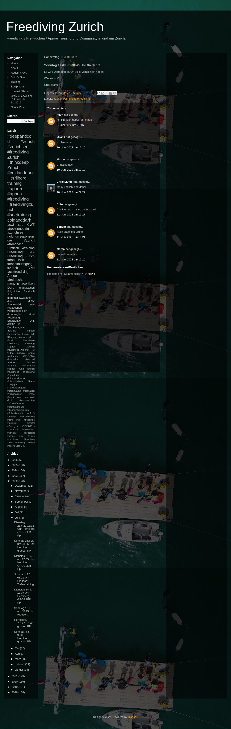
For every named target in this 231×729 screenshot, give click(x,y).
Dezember (21, 485)
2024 (15, 470)
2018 (15, 692)
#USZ (31, 301)
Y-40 (23, 446)
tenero (31, 352)
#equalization (26, 287)
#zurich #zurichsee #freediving (72, 98)
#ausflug (11, 416)
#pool (10, 301)
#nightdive (13, 291)
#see (32, 393)
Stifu (60, 204)
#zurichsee (15, 232)
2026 (15, 459)
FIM (32, 349)
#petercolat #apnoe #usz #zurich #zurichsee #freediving (21, 436)
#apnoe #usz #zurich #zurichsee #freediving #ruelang (21, 340)
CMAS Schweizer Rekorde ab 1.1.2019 (21, 99)
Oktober (20, 496)
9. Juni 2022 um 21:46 (70, 125)
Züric (23, 365)
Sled (18, 446)
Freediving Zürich (21, 256)
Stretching (12, 365)
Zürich (13, 167)
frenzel (31, 365)
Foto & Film (18, 77)
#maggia (12, 384)
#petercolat (14, 304)
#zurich (12, 268)
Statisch (13, 248)
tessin (25, 334)
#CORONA (28, 356)
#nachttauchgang (20, 264)
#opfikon (11, 433)
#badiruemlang (27, 416)
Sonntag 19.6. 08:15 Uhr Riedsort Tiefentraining (24, 579)
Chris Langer (65, 181)
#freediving (18, 199)
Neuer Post (17, 107)
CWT (31, 224)
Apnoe (12, 275)
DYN (31, 268)
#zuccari (30, 359)
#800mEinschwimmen (18, 410)
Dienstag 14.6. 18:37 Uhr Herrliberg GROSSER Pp (23, 596)
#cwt (10, 224)
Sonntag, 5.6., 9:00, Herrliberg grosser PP (22, 636)
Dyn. (10, 287)
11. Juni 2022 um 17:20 (71, 259)
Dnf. (32, 320)
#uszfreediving (18, 271)
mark (60, 114)
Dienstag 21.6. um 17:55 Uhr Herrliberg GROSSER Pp (24, 562)
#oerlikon (28, 283)
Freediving (15, 252)
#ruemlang (20, 442)
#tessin (11, 397)
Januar (19, 669)
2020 (15, 681)
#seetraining (19, 214)
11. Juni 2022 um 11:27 (71, 214)
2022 (15, 481)
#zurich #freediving (21, 242)
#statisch (29, 291)
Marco (61, 159)
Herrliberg (16, 178)
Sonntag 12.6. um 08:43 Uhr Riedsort (24, 611)
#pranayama (14, 390)
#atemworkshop (16, 378)
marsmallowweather (19, 297)
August (19, 506)
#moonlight (14, 314)
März (18, 658)
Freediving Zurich (55, 27)
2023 (15, 475)
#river (10, 442)
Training (15, 81)
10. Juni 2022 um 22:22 (71, 192)
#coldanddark (20, 172)
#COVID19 (14, 324)
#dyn (10, 294)
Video (10, 352)
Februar (20, 664)
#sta (32, 304)
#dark (10, 420)
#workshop (13, 359)
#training (28, 248)
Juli (17, 512)
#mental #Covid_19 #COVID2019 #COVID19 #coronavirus (21, 426)
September (22, 501)
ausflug (11, 330)
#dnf (32, 314)
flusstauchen (14, 334)
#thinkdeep (18, 162)
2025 (15, 465)
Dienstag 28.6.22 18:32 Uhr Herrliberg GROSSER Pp (24, 529)
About (14, 68)
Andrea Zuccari (21, 362)
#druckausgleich (17, 310)
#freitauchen (16, 279)
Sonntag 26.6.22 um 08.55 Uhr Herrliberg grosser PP (24, 545)
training (14, 183)
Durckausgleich (16, 327)
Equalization (14, 320)
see (20, 224)
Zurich (13, 157)
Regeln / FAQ (19, 72)
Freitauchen (14, 307)
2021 (15, 676)
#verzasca (22, 397)
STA (32, 252)
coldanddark (19, 220)
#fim (18, 420)
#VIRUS (31, 413)
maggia (21, 352)
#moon (31, 330)
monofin (13, 283)
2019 (15, 686)
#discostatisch (15, 381)
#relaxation (29, 390)
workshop (12, 356)
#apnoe (14, 188)
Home (14, 63)
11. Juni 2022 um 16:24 (71, 237)
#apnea (14, 193)
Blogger (132, 716)
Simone (62, 226)
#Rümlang (13, 317)
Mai (17, 648)
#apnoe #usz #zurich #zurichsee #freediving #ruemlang (21, 371)
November (21, 491)
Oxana (61, 137)
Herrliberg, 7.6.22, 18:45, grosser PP (24, 623)
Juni (18, 517)
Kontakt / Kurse (20, 91)
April (18, 653)
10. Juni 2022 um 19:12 (71, 169)
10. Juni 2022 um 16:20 (71, 147)
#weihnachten (27, 400)
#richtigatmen (14, 393)
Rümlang (12, 337)
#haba (31, 381)
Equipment (17, 86)
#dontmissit (15, 260)
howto (91, 273)
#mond (25, 349)
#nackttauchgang (16, 387)
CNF (32, 334)
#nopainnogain (18, 228)
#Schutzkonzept (15, 413)
